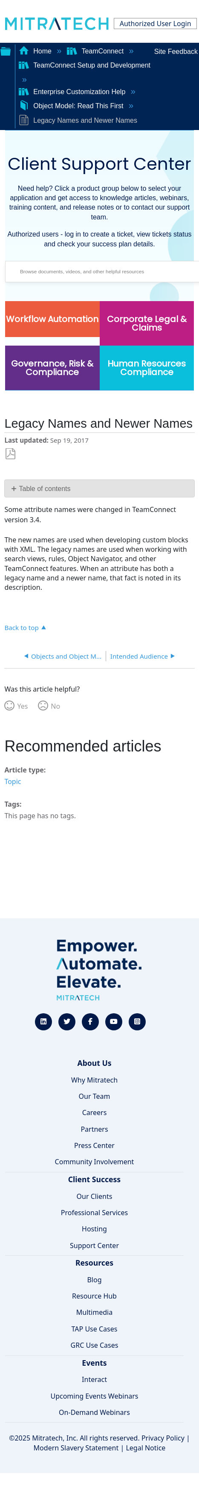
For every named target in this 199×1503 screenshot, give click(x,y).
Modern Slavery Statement (76, 1448)
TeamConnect (96, 51)
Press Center (94, 1145)
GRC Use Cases (94, 1345)
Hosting (94, 1229)
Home (36, 51)
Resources (94, 1262)
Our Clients (94, 1196)
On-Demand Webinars (94, 1412)
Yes (22, 706)
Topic (12, 781)
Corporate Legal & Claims (147, 323)
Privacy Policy (163, 1438)
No (55, 706)
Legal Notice (145, 1448)
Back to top (21, 627)
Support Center (94, 1245)
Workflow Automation (52, 319)
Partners (94, 1129)
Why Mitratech (94, 1080)
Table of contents (45, 488)
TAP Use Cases (95, 1329)
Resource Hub (94, 1296)
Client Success (94, 1179)
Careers (94, 1112)
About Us (94, 1063)
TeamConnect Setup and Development (84, 65)
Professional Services (94, 1212)
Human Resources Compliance (146, 368)
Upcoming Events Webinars (94, 1396)
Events (94, 1363)
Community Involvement (94, 1161)
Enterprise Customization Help (73, 91)
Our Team (94, 1096)
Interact (94, 1379)
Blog (94, 1279)
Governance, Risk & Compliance (52, 368)
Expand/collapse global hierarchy (5, 50)
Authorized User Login (155, 23)
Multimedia (94, 1312)
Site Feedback (176, 51)
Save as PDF (10, 454)
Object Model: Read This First (72, 105)
